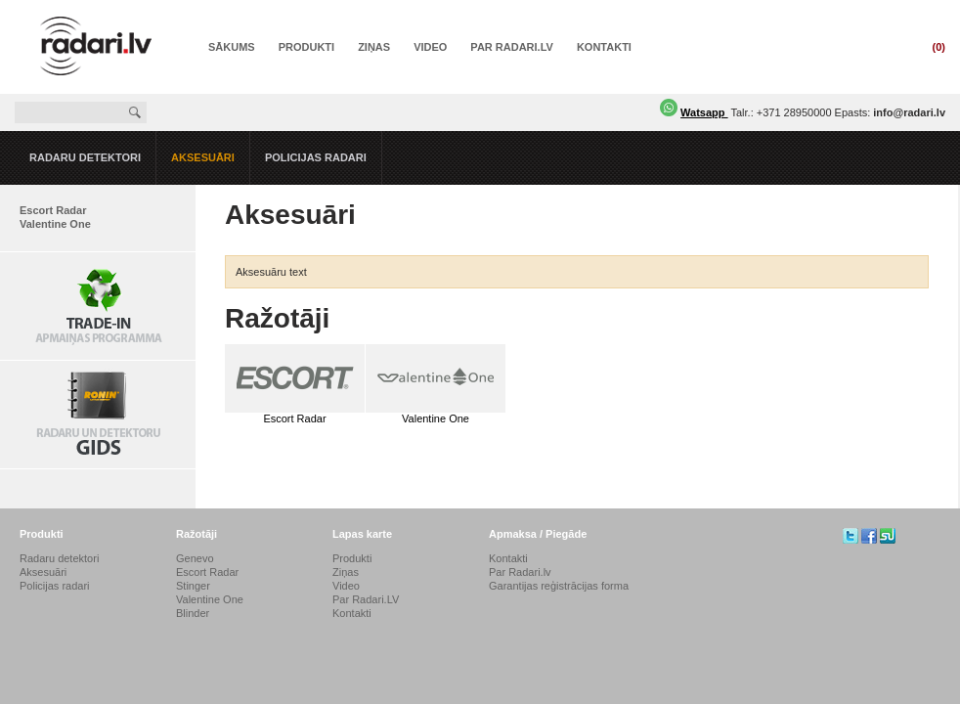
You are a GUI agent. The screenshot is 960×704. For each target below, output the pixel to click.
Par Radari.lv (520, 572)
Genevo (195, 558)
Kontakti (604, 47)
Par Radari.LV (511, 47)
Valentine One (55, 224)
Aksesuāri (203, 157)
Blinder (192, 613)
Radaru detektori (85, 157)
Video (430, 47)
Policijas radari (316, 157)
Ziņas (374, 47)
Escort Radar (53, 210)
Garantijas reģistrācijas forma (559, 586)
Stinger (193, 586)
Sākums (231, 47)
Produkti (306, 47)
